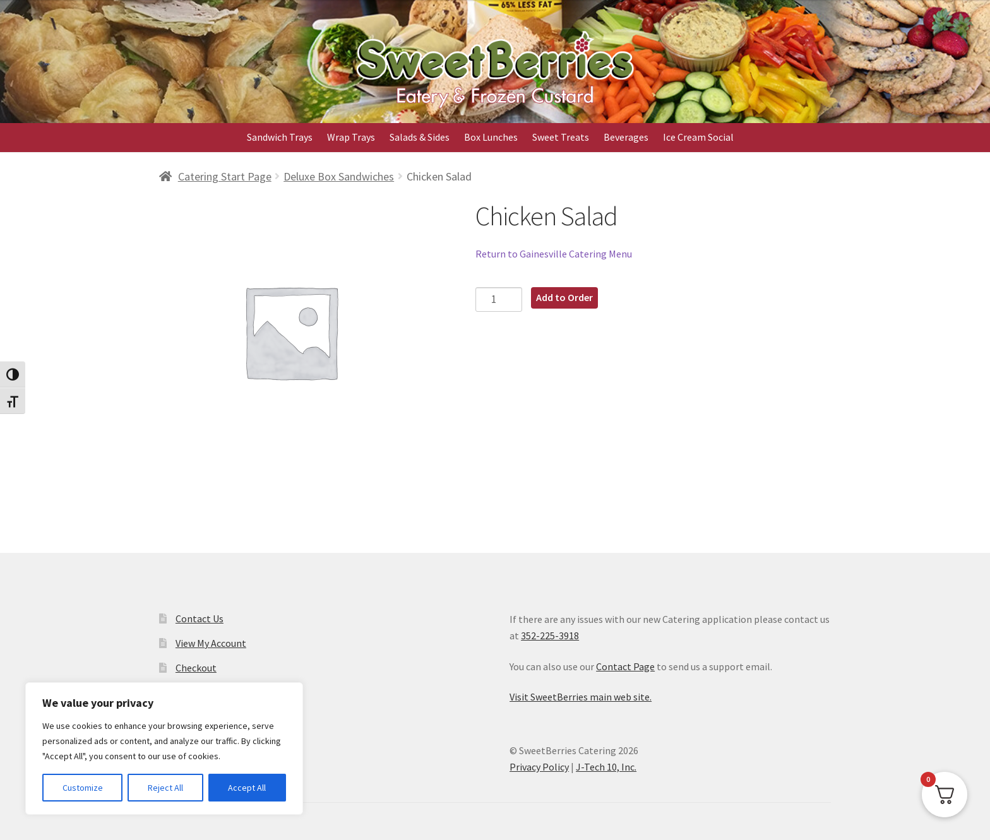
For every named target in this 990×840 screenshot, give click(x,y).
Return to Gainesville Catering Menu (553, 253)
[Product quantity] (499, 299)
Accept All (247, 787)
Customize (83, 787)
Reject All (165, 787)
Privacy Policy (539, 766)
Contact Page (625, 666)
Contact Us (200, 618)
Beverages (626, 137)
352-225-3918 (550, 635)
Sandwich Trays (280, 137)
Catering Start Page (224, 176)
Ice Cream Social (698, 137)
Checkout (196, 667)
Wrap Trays (351, 137)
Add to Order (564, 297)
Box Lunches (491, 137)
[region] (164, 748)
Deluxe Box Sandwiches (338, 176)
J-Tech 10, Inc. (606, 766)
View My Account (211, 643)
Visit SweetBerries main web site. (581, 696)
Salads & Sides (420, 137)
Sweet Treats (560, 137)
